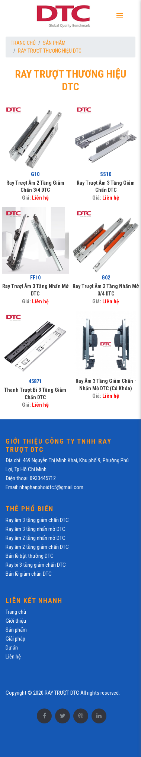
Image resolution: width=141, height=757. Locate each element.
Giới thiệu (16, 620)
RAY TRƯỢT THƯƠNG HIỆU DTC (49, 51)
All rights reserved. (100, 692)
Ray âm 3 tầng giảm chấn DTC (37, 520)
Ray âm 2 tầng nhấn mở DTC (35, 538)
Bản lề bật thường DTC (30, 556)
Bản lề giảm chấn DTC (29, 573)
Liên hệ (40, 198)
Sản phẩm (54, 43)
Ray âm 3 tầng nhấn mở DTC (35, 529)
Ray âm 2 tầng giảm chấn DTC (37, 547)
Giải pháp (15, 638)
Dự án (12, 647)
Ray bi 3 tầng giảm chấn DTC (36, 565)
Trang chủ (23, 43)
